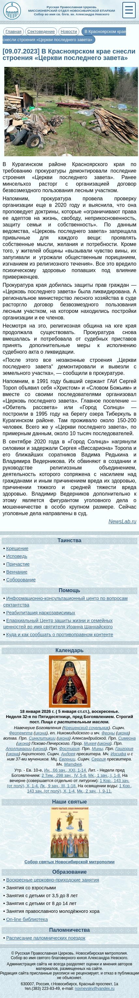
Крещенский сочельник (86, 727)
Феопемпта (21, 732)
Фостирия (69, 748)
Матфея (73, 764)
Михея (90, 743)
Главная (14, 31)
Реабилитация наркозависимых (40, 612)
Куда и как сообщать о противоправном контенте (59, 634)
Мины (97, 748)
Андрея (68, 753)
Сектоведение (41, 31)
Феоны (108, 732)
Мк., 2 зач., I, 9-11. (94, 791)
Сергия (98, 759)
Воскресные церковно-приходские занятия (52, 880)
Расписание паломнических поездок (45, 938)
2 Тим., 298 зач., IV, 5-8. (64, 775)
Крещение (17, 548)
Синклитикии (42, 738)
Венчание (16, 572)
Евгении (67, 759)
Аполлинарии (19, 748)
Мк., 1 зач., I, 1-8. (104, 775)
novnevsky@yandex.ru (95, 988)
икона (40, 732)
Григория (124, 748)
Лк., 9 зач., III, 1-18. (58, 785)
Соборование (21, 579)
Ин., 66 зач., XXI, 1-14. (65, 770)
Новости (69, 31)
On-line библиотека (27, 919)
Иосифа (118, 753)
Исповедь (16, 556)
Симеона (127, 738)
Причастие (18, 564)
